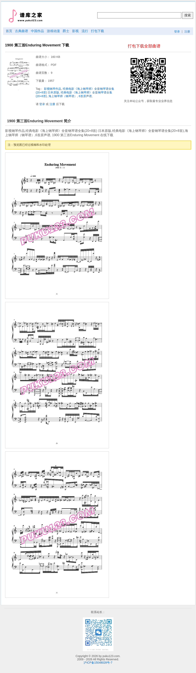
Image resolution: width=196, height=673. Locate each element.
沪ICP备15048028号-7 (98, 662)
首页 (9, 31)
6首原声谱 (85, 96)
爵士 (66, 31)
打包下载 (97, 31)
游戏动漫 (53, 31)
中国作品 (37, 31)
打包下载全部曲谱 (144, 46)
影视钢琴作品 (52, 88)
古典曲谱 (21, 31)
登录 (177, 31)
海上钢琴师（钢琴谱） (62, 96)
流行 (85, 31)
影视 (75, 31)
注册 (187, 31)
